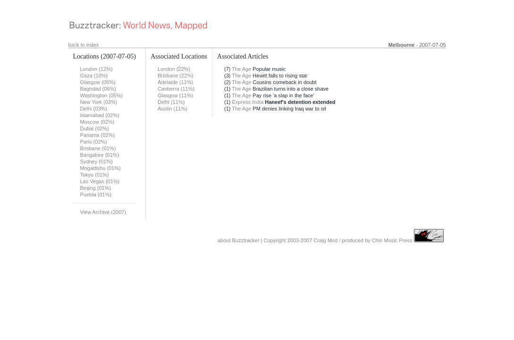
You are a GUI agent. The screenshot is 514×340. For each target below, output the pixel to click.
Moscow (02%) (97, 122)
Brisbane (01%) (98, 148)
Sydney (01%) (96, 161)
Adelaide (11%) (175, 82)
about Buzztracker (239, 240)
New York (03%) (99, 102)
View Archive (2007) (103, 212)
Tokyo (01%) (94, 175)
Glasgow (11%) (175, 95)
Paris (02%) (93, 141)
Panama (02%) (97, 135)
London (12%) (96, 69)
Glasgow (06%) (98, 82)
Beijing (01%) (95, 188)
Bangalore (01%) (99, 155)
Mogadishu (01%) (100, 168)
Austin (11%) (172, 108)
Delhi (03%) (93, 108)
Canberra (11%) (176, 89)
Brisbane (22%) (176, 75)
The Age (241, 69)
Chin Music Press (392, 240)
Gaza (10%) (94, 75)
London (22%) (174, 69)
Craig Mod (325, 240)
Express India (248, 102)
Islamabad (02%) (99, 115)
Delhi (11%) (171, 102)
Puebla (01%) (96, 194)
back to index (83, 45)
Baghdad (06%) (98, 89)
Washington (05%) (101, 95)
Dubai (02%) (94, 128)
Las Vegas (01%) (100, 181)
